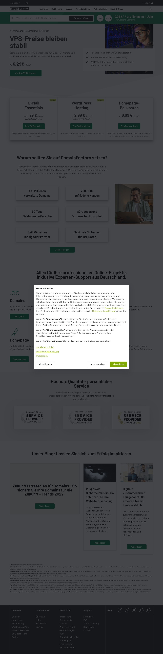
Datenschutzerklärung (103, 311)
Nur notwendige (97, 364)
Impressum (42, 356)
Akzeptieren (118, 364)
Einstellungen (45, 364)
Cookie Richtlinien (114, 308)
